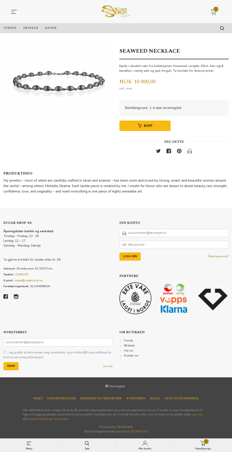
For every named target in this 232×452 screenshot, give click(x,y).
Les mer (108, 367)
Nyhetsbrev (135, 400)
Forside (128, 341)
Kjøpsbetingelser (61, 400)
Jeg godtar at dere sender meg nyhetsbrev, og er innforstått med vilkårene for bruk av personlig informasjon (57, 356)
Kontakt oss (131, 356)
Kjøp (145, 126)
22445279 (21, 275)
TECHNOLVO (139, 432)
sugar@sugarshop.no (28, 281)
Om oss (128, 351)
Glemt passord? (218, 257)
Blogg (155, 400)
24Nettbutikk (124, 428)
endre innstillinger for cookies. (49, 420)
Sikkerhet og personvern (101, 400)
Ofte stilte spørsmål (181, 400)
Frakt (38, 400)
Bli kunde (129, 346)
